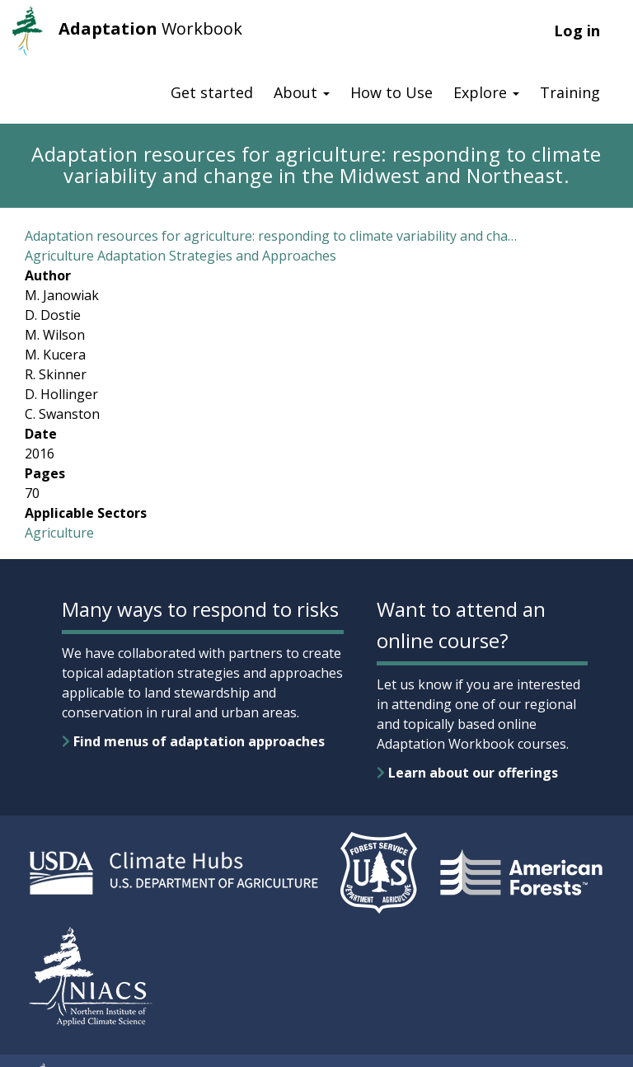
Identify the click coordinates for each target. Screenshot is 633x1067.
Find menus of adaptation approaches (193, 741)
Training (570, 92)
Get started (212, 92)
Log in (577, 30)
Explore (486, 92)
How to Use (391, 92)
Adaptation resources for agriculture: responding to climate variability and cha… (271, 236)
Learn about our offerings (467, 773)
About (302, 92)
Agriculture (59, 533)
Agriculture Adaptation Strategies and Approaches (180, 256)
